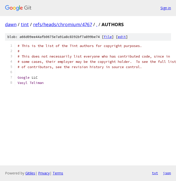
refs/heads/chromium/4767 (62, 24)
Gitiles (30, 173)
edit (122, 37)
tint (25, 24)
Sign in (165, 8)
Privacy (44, 173)
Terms (58, 173)
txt (155, 173)
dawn (11, 24)
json (167, 173)
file (108, 37)
